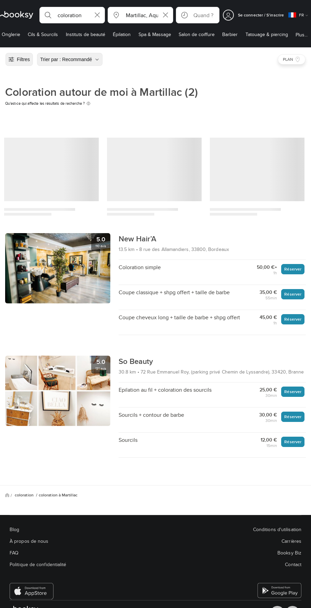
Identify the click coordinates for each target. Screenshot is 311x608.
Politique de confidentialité (38, 564)
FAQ (14, 553)
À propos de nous (29, 541)
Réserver (292, 269)
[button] (72, 15)
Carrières (291, 541)
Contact (293, 564)
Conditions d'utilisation (277, 529)
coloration (25, 495)
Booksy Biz (289, 553)
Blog (14, 529)
